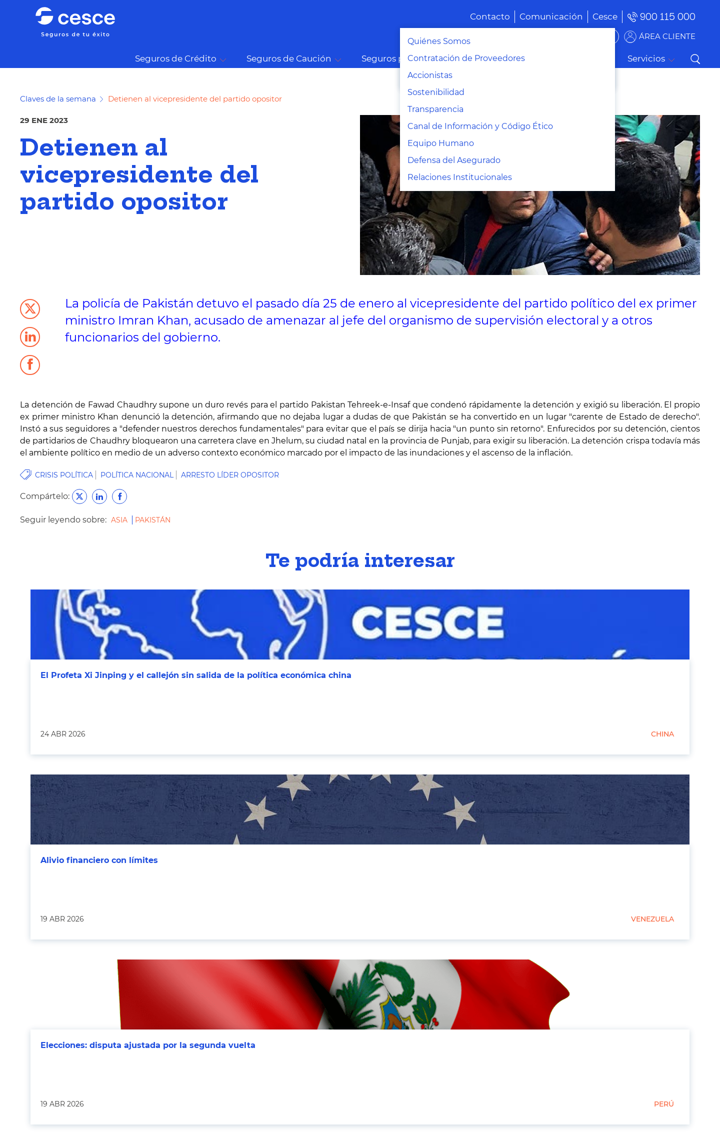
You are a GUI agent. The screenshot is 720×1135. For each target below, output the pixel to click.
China (662, 734)
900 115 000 (668, 16)
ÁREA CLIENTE (667, 36)
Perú (664, 1104)
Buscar (695, 59)
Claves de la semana (58, 99)
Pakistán (152, 520)
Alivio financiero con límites (99, 860)
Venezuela (652, 919)
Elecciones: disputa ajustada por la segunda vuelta (148, 1045)
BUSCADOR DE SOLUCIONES (555, 36)
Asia (120, 520)
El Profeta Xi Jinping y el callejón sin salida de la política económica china (196, 675)
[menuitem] (536, 17)
